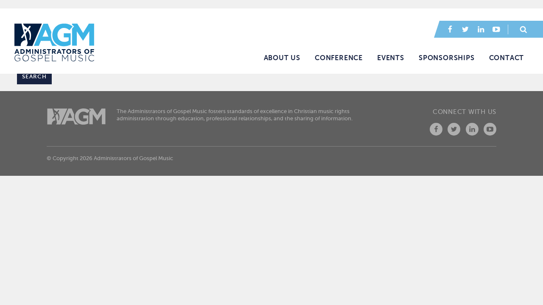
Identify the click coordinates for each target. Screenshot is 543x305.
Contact (506, 58)
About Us (282, 58)
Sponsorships (447, 58)
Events (390, 58)
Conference (339, 58)
